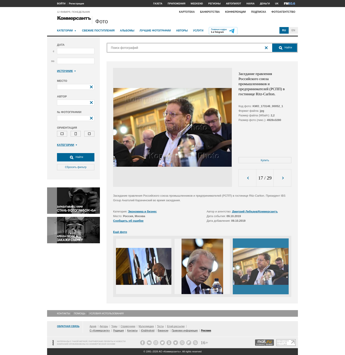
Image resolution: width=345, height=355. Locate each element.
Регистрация (76, 3)
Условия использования (106, 313)
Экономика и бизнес (142, 211)
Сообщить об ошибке (128, 220)
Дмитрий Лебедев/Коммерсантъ (255, 211)
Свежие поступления (98, 30)
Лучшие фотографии (155, 30)
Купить (265, 160)
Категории (65, 30)
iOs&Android (147, 330)
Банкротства (210, 11)
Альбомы (127, 30)
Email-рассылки (176, 326)
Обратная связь (68, 326)
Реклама (206, 330)
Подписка (258, 11)
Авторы (182, 30)
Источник (66, 71)
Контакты (63, 313)
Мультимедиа (146, 326)
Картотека (187, 11)
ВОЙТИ (61, 3)
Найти (75, 157)
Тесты (160, 326)
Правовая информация (185, 330)
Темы (114, 326)
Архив (93, 326)
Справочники (128, 326)
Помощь (79, 313)
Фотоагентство (283, 11)
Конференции (235, 11)
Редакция (118, 330)
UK (277, 3)
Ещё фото (120, 232)
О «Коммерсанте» (100, 330)
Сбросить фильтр (75, 167)
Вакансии (163, 330)
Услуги (198, 30)
